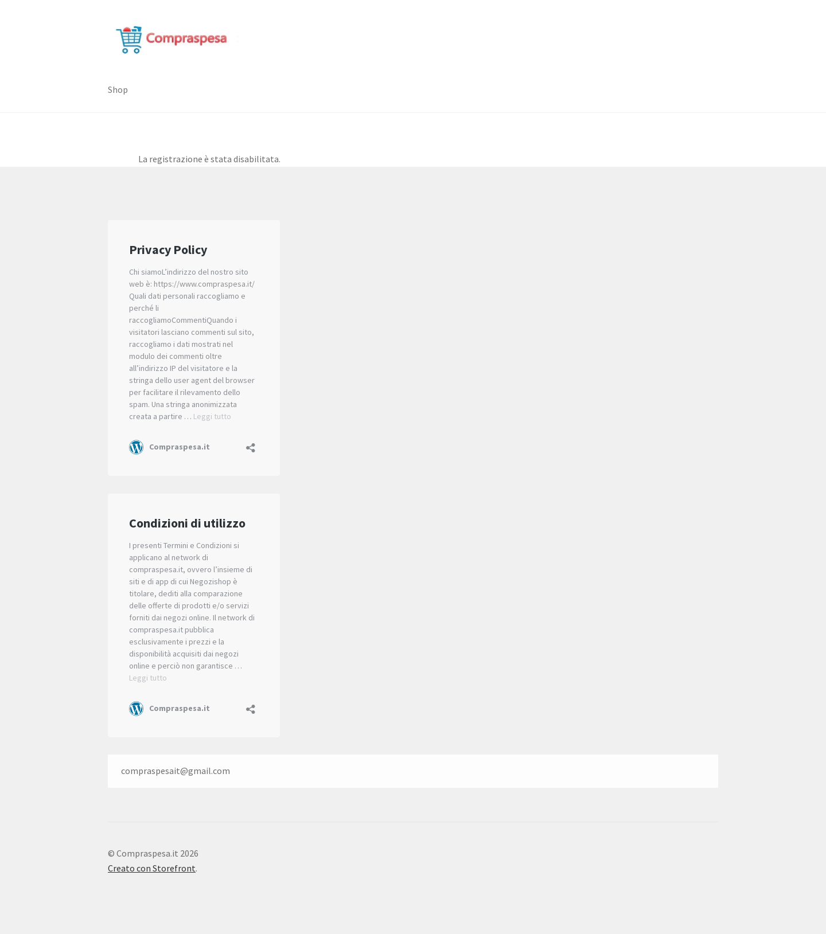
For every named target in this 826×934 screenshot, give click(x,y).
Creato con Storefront (152, 868)
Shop (118, 89)
